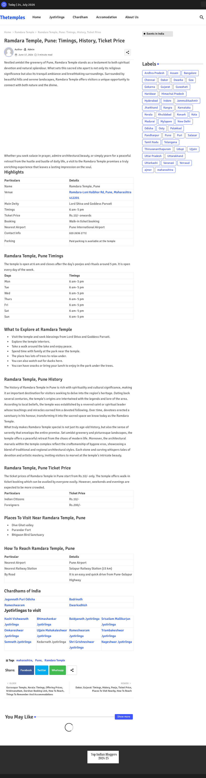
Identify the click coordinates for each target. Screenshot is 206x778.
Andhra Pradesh (154, 73)
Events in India (155, 33)
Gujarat (165, 87)
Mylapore (166, 121)
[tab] (36, 17)
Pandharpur (152, 135)
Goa (191, 80)
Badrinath (76, 599)
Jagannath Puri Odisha (20, 599)
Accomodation (106, 17)
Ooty (162, 128)
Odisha (149, 128)
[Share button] (72, 670)
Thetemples (12, 17)
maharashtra (24, 660)
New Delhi (184, 121)
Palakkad (176, 128)
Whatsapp (58, 670)
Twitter (41, 670)
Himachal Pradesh (172, 94)
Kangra (167, 107)
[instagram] (203, 4)
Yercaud (184, 163)
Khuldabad (164, 114)
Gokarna (150, 87)
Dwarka (178, 80)
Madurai (150, 121)
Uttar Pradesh (153, 156)
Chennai (150, 80)
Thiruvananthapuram (158, 149)
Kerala (148, 114)
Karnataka (184, 107)
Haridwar (150, 94)
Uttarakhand (175, 156)
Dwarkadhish (78, 605)
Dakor (164, 80)
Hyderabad (151, 100)
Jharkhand (151, 107)
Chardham (80, 17)
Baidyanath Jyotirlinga (84, 619)
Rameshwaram (14, 605)
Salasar (192, 135)
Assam (174, 73)
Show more (123, 716)
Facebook (26, 670)
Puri (179, 135)
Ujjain (193, 149)
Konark (181, 114)
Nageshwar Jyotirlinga (116, 642)
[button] (202, 17)
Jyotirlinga (56, 17)
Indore (167, 100)
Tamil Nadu (152, 142)
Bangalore (190, 73)
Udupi (180, 149)
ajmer (148, 170)
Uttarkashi (151, 163)
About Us (131, 17)
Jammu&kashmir (187, 100)
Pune (38, 660)
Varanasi (168, 163)
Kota (194, 114)
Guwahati (182, 87)
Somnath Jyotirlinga (17, 642)
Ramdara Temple (24, 32)
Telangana (170, 142)
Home (36, 17)
